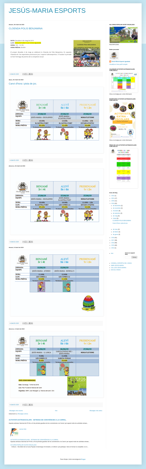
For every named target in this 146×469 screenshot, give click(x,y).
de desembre (117, 205)
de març (115, 229)
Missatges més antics (96, 410)
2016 (113, 243)
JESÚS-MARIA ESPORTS (47, 10)
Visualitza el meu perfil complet (118, 64)
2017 (113, 240)
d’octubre (116, 211)
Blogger (83, 459)
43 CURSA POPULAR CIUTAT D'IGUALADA (23, 445)
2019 (113, 203)
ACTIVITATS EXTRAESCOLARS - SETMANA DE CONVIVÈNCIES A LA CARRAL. (37, 420)
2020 (113, 201)
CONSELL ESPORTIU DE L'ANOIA (121, 263)
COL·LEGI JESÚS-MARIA (118, 267)
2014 (113, 248)
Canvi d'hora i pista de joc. (23, 83)
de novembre (117, 208)
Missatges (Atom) (23, 414)
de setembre (117, 213)
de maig (115, 216)
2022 (113, 195)
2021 (113, 198)
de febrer (116, 232)
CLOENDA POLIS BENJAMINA (25, 28)
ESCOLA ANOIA (116, 270)
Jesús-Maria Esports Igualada (120, 61)
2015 (113, 245)
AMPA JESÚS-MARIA (117, 265)
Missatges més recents (16, 410)
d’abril (115, 218)
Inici (56, 410)
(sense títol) (22, 429)
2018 (113, 237)
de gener (116, 234)
